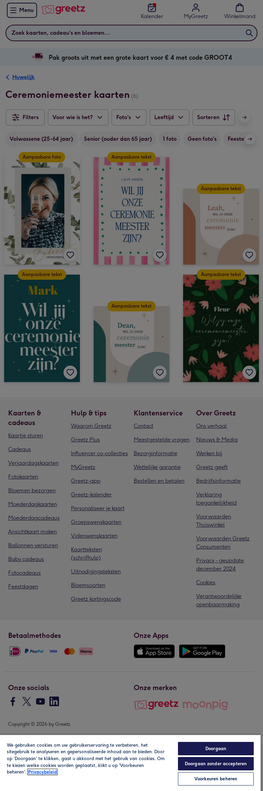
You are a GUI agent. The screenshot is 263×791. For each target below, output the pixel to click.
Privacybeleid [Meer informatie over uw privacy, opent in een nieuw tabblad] (42, 772)
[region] (130, 762)
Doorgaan (215, 748)
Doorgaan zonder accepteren (216, 763)
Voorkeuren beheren (215, 778)
